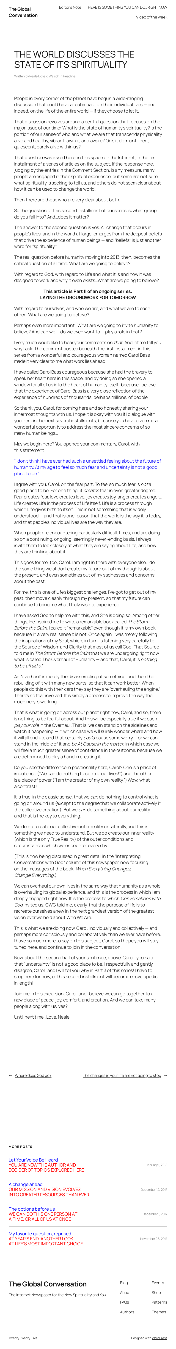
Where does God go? (33, 1075)
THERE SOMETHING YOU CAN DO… (126, 7)
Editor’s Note (70, 7)
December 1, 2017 (155, 1214)
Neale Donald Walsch (44, 76)
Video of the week (151, 17)
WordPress (159, 1338)
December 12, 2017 (154, 1189)
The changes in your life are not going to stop (122, 1075)
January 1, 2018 (156, 1165)
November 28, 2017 (153, 1238)
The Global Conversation (23, 12)
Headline (69, 76)
